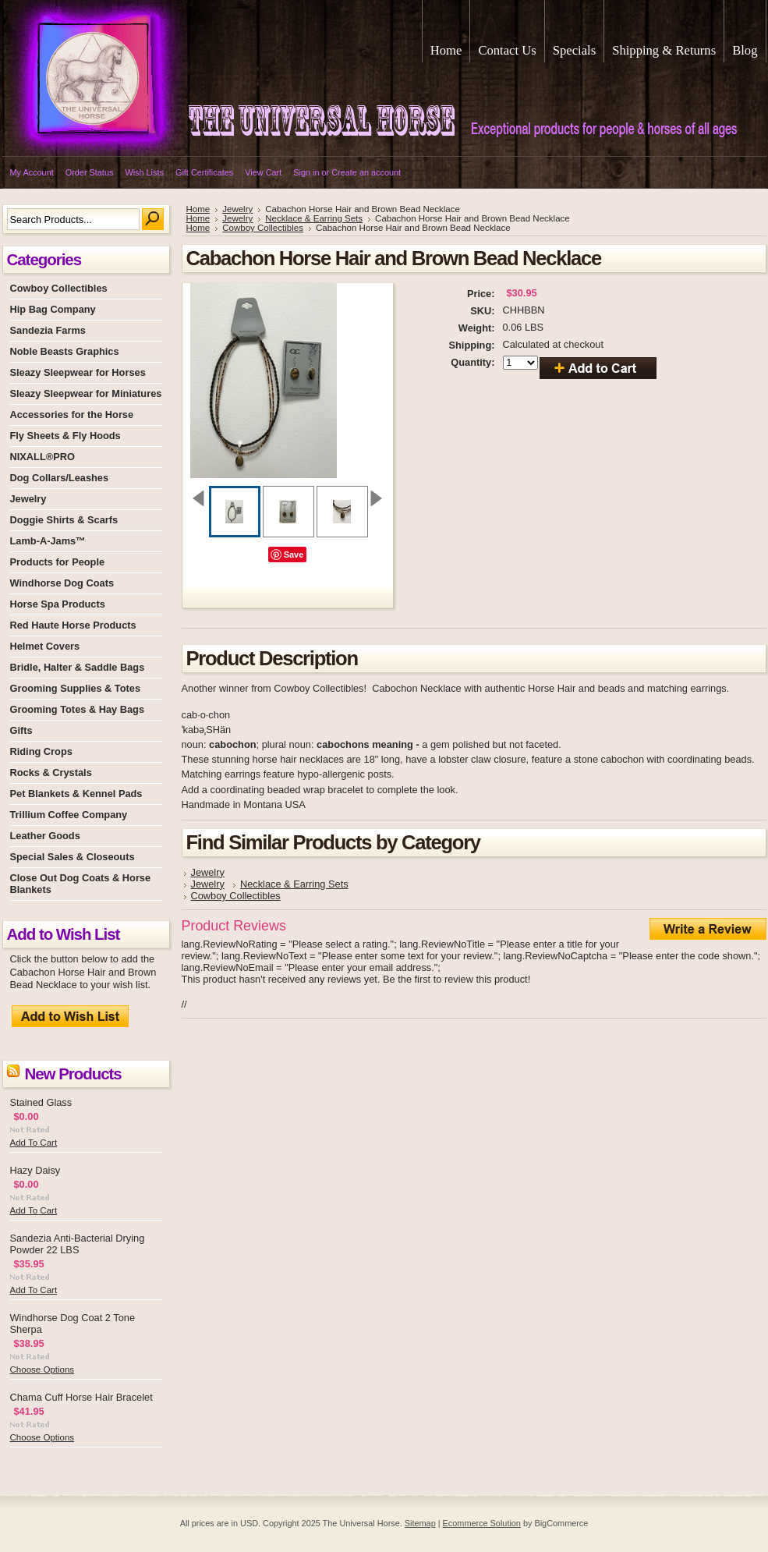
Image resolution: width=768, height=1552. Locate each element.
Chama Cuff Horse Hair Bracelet (81, 1397)
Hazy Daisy (35, 1170)
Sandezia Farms (48, 330)
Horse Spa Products (57, 604)
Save (294, 554)
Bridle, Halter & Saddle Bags (77, 667)
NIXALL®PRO (42, 456)
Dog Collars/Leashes (59, 478)
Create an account (366, 172)
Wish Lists (144, 172)
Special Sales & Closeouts (72, 857)
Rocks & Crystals (51, 772)
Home (198, 209)
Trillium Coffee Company (69, 814)
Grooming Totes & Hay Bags (77, 709)
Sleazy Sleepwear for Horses (78, 372)
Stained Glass (41, 1102)
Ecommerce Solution (482, 1523)
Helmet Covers (45, 646)
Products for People (57, 562)
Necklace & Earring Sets (314, 218)
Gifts (21, 730)
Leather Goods (45, 836)
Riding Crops (41, 751)
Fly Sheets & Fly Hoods (65, 435)
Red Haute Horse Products (73, 625)
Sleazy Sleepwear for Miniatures (86, 393)
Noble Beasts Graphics (64, 351)
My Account (32, 172)
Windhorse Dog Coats (62, 583)
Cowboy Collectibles (59, 288)
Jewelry (28, 499)
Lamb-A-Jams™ (48, 541)
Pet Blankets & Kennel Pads (76, 793)
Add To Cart (34, 1142)
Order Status (89, 172)
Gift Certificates (204, 172)
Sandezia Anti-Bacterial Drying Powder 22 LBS (77, 1244)
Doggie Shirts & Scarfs (64, 520)
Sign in (306, 172)
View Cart (263, 172)
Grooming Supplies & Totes (75, 688)
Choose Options (42, 1369)
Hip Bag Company (53, 309)
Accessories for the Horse (72, 414)
